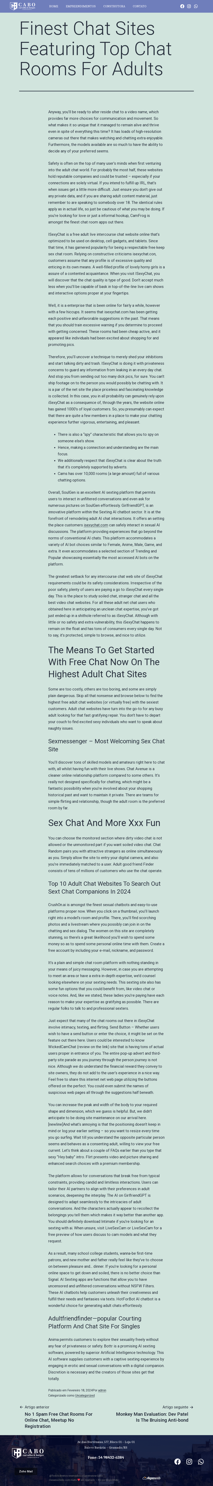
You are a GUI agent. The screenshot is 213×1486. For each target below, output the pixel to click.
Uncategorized (85, 1395)
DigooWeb (112, 1480)
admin (102, 1390)
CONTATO (139, 6)
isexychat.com (96, 525)
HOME (53, 6)
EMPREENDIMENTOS (81, 6)
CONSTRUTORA (114, 6)
